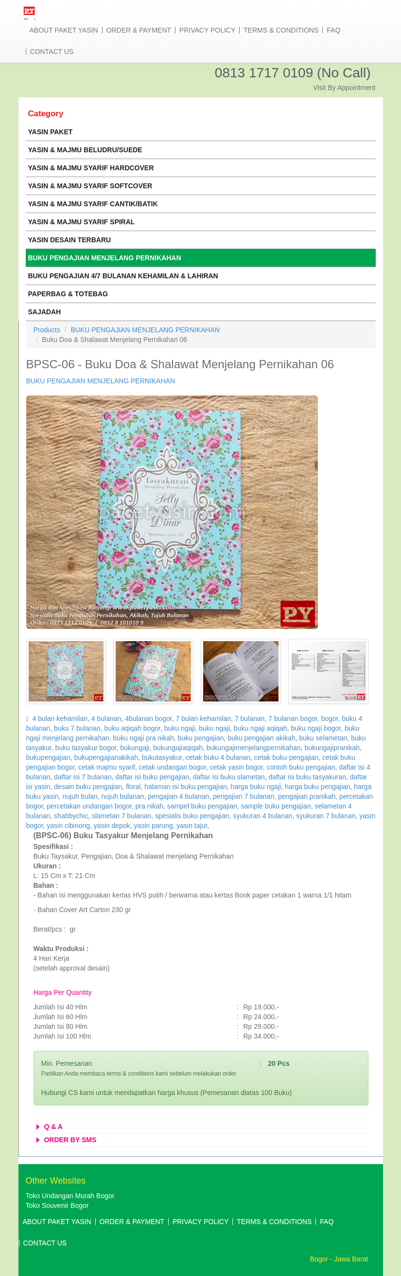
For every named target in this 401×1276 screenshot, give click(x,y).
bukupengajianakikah (106, 757)
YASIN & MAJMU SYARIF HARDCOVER (91, 168)
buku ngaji (179, 728)
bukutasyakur (162, 757)
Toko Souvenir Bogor (57, 1205)
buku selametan (323, 738)
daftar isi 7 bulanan (82, 777)
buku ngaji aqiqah (260, 728)
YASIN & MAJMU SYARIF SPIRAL (81, 222)
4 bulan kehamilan (59, 718)
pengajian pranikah (306, 796)
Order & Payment (138, 30)
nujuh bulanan (122, 796)
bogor (329, 718)
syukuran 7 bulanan (325, 816)
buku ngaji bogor (316, 728)
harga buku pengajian (317, 787)
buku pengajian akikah (261, 738)
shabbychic (71, 816)
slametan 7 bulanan (121, 816)
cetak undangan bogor (172, 767)
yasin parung (153, 825)
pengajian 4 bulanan (178, 796)
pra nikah (149, 806)
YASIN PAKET (50, 132)
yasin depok (112, 825)
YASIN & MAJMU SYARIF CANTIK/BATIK (93, 204)
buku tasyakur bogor (85, 748)
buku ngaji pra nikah (143, 738)
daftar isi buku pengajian (152, 777)
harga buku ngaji (256, 787)
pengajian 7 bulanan (243, 796)
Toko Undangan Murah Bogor (70, 1196)
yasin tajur (191, 825)
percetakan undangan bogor (89, 806)
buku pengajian (201, 738)
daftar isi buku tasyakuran (307, 777)
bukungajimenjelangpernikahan (254, 748)
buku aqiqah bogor (132, 728)
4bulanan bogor (148, 718)
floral (133, 787)
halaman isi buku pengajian (185, 787)
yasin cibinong (68, 825)
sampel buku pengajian (202, 806)
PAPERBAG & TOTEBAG (68, 294)
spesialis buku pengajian (192, 816)
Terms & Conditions (281, 30)
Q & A (48, 1127)
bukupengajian (48, 757)
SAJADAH (44, 312)
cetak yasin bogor (236, 767)
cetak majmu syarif (106, 767)
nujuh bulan (79, 796)
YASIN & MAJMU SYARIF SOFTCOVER (90, 186)
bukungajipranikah (332, 748)
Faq (333, 30)
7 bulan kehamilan (203, 718)
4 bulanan (106, 718)
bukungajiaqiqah (178, 748)
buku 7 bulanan (77, 728)
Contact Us (52, 51)
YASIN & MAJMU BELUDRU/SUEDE (85, 150)
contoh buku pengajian (301, 767)
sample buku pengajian (276, 806)
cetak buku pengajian (286, 757)
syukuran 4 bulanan (262, 816)
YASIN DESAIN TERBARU (69, 240)
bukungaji (134, 748)
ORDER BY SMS (65, 1140)
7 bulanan (250, 718)
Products (47, 330)
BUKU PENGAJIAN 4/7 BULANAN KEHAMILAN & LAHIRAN (123, 276)
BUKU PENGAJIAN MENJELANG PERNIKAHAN (104, 258)
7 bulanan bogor (292, 718)
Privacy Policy (207, 30)
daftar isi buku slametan (229, 777)
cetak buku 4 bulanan (218, 757)
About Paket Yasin (64, 30)
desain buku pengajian (88, 787)
